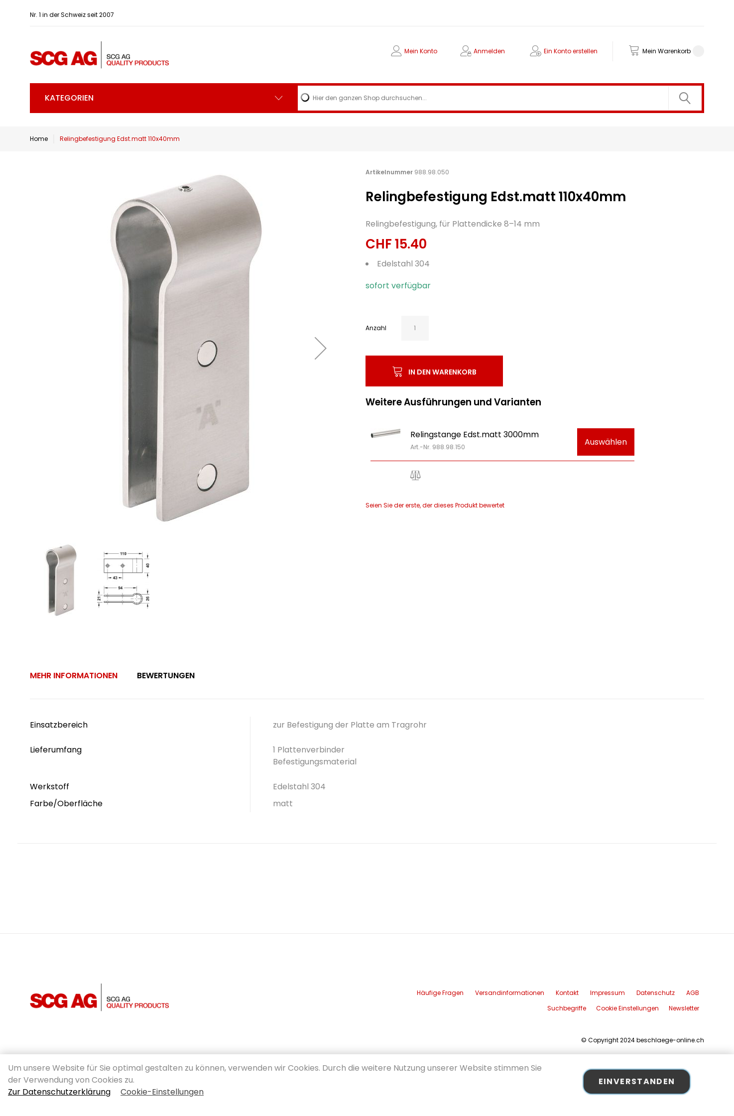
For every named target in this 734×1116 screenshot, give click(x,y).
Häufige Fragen (440, 993)
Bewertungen (166, 675)
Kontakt (567, 993)
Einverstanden (637, 1081)
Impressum (607, 993)
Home (39, 138)
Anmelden (489, 51)
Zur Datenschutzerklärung (59, 1092)
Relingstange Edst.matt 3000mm (474, 434)
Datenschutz (655, 993)
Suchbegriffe (566, 1008)
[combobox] (500, 98)
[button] (321, 348)
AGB (692, 993)
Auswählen (606, 442)
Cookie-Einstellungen (162, 1092)
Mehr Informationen (74, 675)
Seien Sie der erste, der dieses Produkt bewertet (435, 505)
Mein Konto (420, 51)
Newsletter (684, 1008)
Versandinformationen (509, 993)
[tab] (74, 676)
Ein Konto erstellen (571, 51)
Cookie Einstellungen (627, 1008)
